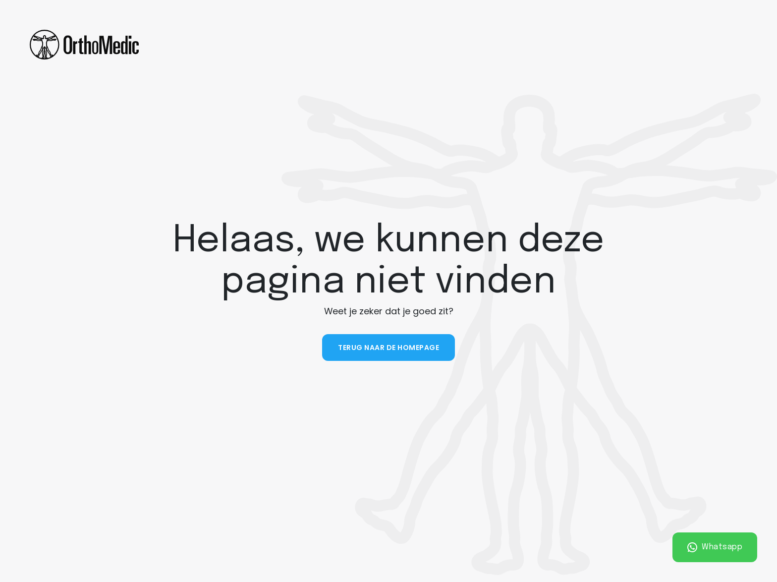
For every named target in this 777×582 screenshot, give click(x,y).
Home (192, 44)
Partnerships (500, 44)
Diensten (306, 44)
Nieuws (557, 44)
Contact (606, 44)
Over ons (240, 44)
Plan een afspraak (695, 45)
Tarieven (371, 44)
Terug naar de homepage (388, 347)
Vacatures (431, 44)
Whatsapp (715, 547)
